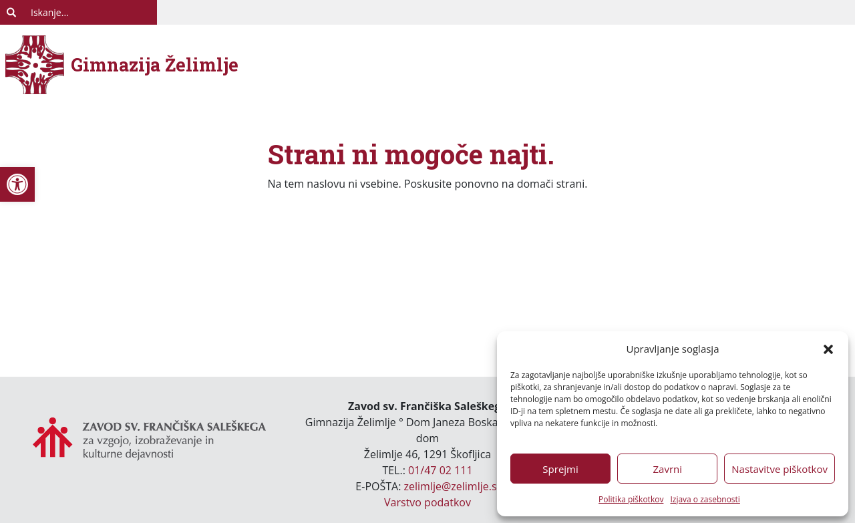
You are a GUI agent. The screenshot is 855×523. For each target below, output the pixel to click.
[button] (828, 348)
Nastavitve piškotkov (779, 469)
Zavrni (667, 469)
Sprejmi (560, 469)
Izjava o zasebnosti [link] (704, 499)
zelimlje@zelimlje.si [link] (452, 486)
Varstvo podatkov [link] (427, 502)
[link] (17, 184)
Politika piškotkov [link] (630, 499)
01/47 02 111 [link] (440, 470)
